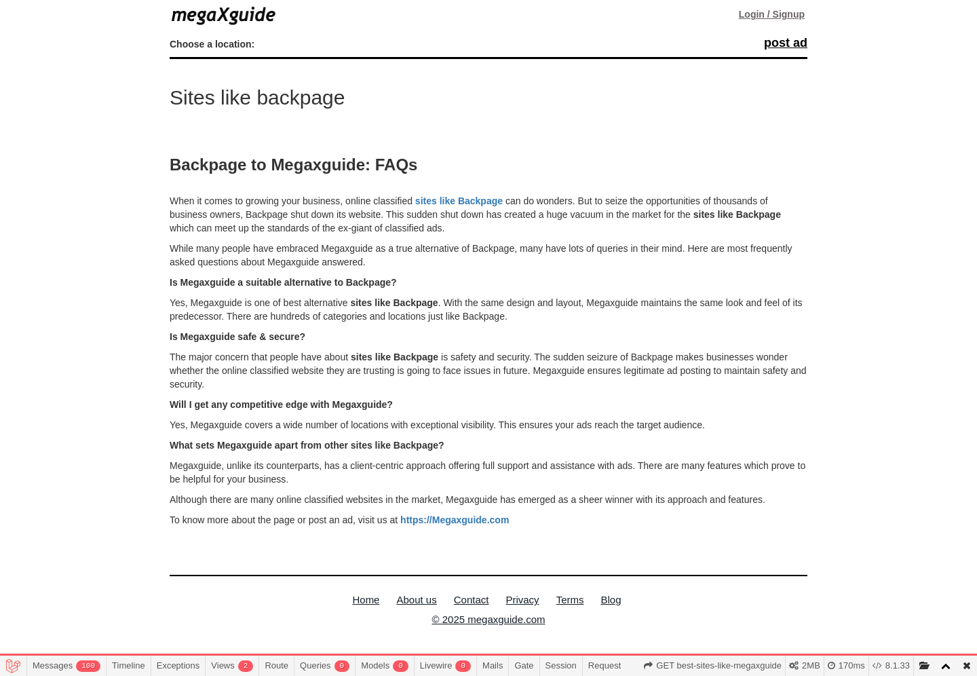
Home (365, 599)
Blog (611, 599)
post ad (785, 43)
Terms (570, 599)
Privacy (522, 599)
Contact (471, 599)
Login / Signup (772, 14)
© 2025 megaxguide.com (488, 619)
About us (416, 599)
